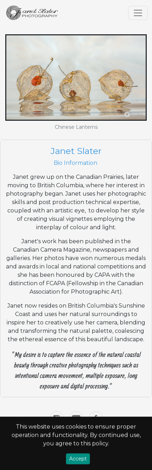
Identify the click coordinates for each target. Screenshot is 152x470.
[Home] (32, 13)
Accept (78, 460)
